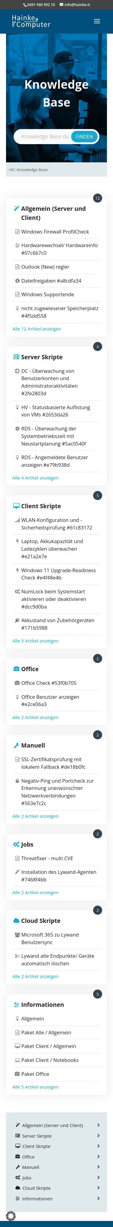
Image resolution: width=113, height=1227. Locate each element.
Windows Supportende (47, 294)
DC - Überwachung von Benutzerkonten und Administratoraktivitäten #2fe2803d (49, 382)
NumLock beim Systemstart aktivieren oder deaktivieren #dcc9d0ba (53, 599)
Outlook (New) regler (45, 266)
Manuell (33, 745)
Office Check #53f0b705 (49, 682)
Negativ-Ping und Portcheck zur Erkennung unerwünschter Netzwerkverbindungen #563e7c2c (57, 792)
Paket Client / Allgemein (48, 1046)
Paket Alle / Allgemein (46, 1032)
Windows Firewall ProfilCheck (55, 231)
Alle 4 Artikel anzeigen (35, 478)
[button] (11, 1216)
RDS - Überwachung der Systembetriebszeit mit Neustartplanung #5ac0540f (53, 436)
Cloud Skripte (41, 921)
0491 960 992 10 (41, 4)
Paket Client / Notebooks (50, 1059)
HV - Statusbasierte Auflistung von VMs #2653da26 (55, 411)
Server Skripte (42, 357)
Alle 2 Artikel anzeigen (35, 717)
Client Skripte (41, 506)
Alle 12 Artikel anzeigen (36, 329)
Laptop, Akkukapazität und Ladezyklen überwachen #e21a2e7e (52, 549)
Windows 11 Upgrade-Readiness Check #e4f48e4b (58, 574)
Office (30, 669)
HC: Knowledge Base (28, 169)
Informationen (42, 1004)
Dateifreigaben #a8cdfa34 (51, 280)
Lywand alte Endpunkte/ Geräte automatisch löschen (57, 959)
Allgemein (32, 1018)
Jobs (27, 844)
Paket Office (35, 1073)
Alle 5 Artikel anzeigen (35, 641)
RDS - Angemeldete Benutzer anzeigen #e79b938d (54, 461)
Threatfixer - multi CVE (47, 858)
